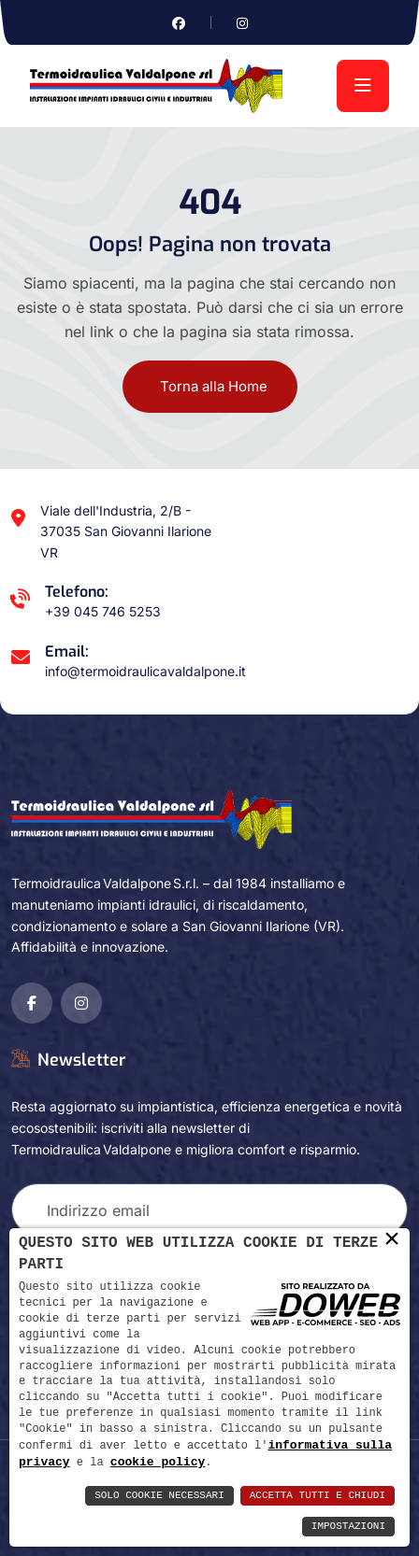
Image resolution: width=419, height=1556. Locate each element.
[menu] (363, 86)
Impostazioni (348, 1527)
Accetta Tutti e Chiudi (317, 1496)
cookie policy (157, 1461)
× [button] (391, 1239)
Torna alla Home (213, 386)
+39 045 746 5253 (103, 611)
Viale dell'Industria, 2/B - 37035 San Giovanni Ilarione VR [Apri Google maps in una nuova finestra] (125, 531)
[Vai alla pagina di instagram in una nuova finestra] (242, 23)
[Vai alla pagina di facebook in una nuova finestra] (178, 23)
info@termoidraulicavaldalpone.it (145, 671)
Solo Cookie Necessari (159, 1496)
